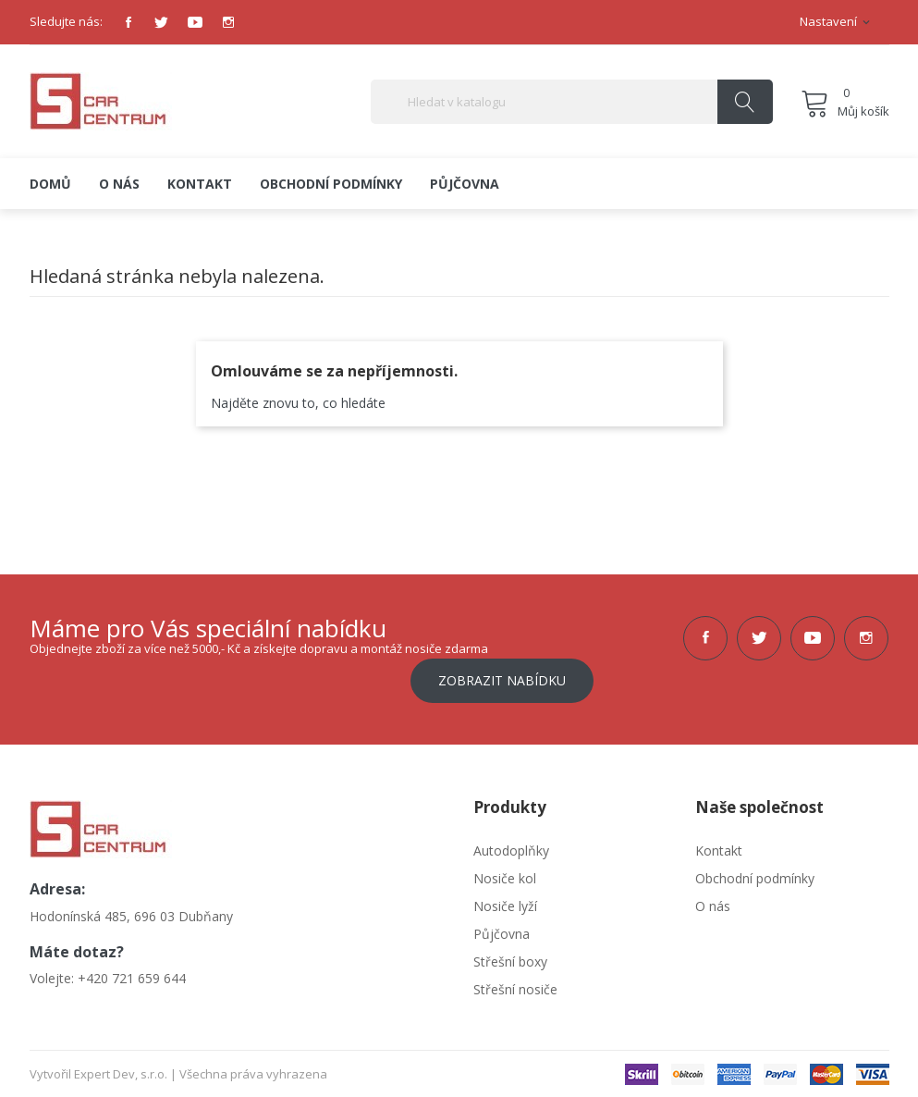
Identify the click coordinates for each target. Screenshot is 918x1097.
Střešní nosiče (515, 987)
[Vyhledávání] (572, 102)
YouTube (195, 22)
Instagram (228, 22)
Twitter (161, 22)
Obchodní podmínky (754, 876)
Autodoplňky (511, 848)
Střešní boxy (510, 959)
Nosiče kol (504, 876)
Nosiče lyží (505, 904)
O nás (712, 904)
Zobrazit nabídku (502, 678)
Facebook (128, 22)
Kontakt (718, 848)
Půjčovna (501, 932)
